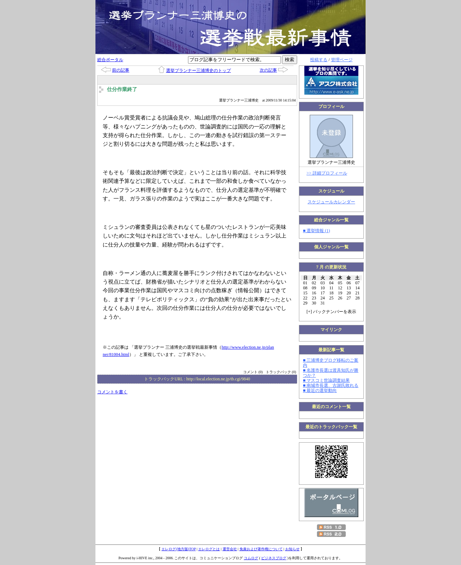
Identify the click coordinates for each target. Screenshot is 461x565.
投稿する (318, 59)
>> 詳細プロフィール (326, 173)
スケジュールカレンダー (331, 201)
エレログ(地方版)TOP (178, 549)
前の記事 (120, 70)
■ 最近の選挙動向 (320, 390)
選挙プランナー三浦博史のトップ (198, 70)
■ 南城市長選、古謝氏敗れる (330, 385)
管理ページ (342, 59)
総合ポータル (110, 59)
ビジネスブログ (273, 558)
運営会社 (230, 549)
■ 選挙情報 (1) (316, 230)
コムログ (251, 558)
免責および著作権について (261, 549)
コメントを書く (112, 391)
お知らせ (292, 549)
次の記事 (268, 70)
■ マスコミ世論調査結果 (326, 380)
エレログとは (209, 549)
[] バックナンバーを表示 (331, 311)
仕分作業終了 (122, 89)
